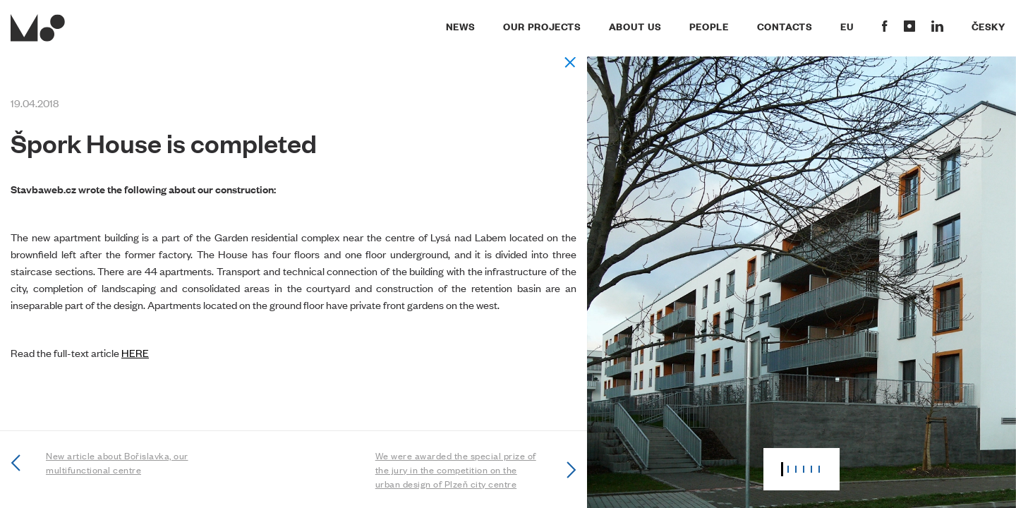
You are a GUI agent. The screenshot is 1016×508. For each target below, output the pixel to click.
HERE (135, 352)
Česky (988, 26)
